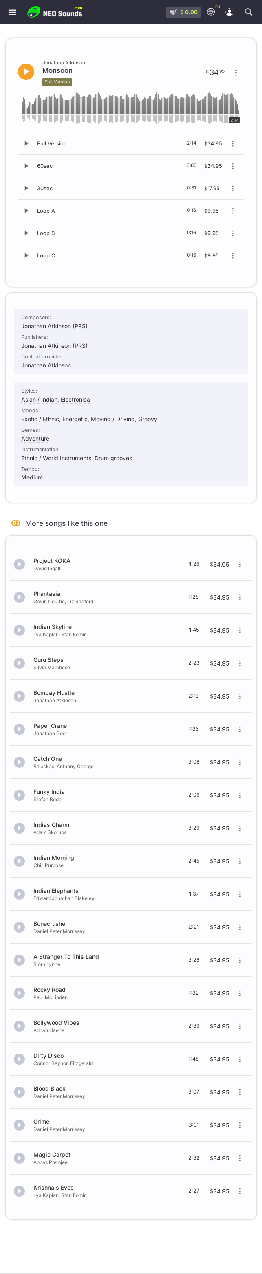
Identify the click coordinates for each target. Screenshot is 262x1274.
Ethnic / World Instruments (56, 458)
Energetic (75, 418)
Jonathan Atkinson (46, 365)
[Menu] (12, 12)
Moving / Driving (113, 418)
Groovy (147, 418)
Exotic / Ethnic (40, 418)
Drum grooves (113, 458)
